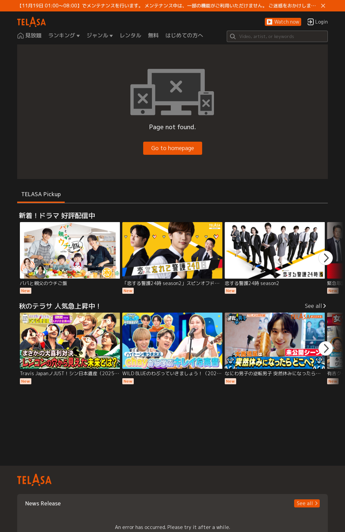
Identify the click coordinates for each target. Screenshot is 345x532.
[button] (283, 22)
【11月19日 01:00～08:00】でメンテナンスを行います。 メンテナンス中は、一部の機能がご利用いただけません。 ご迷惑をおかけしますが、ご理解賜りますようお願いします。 (167, 6)
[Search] (277, 36)
